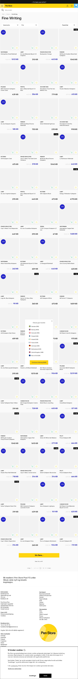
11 (45, 568)
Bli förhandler (5, 607)
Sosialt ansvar (5, 609)
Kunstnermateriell (44, 594)
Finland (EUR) (33, 336)
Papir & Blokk (43, 599)
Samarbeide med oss (7, 605)
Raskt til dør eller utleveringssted (39, 2)
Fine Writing (14, 14)
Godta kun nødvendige (14, 668)
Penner (8, 14)
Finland (3, 639)
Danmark (3, 637)
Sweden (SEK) (34, 326)
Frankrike (3, 641)
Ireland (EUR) (33, 339)
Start (3, 14)
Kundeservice (5, 593)
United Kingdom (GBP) (36, 352)
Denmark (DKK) (34, 333)
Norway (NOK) (34, 329)
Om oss (3, 597)
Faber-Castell (43, 614)
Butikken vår (4, 599)
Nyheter (41, 604)
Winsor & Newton (44, 618)
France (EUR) (33, 342)
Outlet (41, 602)
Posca (41, 616)
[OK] (39, 10)
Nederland (4, 644)
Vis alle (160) (43, 619)
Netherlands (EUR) (35, 349)
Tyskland (3, 646)
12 (47, 568)
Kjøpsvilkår (4, 612)
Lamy (41, 612)
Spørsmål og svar (6, 595)
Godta (45, 675)
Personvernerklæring (7, 614)
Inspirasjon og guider (7, 604)
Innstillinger (32, 675)
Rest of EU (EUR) (34, 355)
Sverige (3, 635)
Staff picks (42, 606)
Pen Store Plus (5, 602)
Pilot (40, 611)
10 (43, 568)
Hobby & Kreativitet (45, 595)
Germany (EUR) (34, 346)
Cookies (3, 616)
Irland (2, 643)
